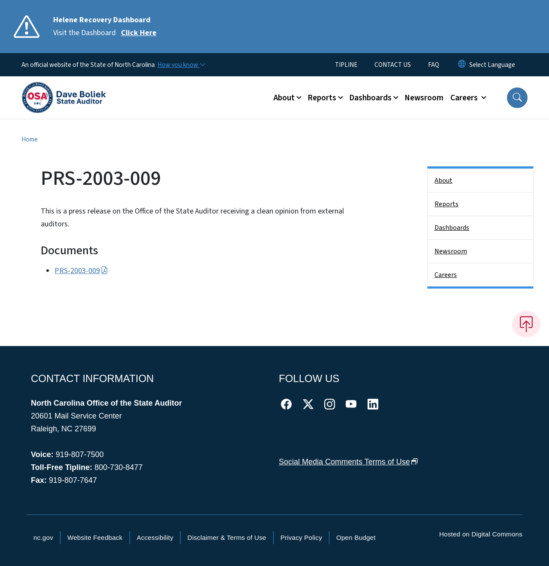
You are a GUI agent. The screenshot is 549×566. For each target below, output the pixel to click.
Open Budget (356, 537)
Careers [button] (465, 98)
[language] (492, 64)
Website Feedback (95, 537)
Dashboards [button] (370, 98)
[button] (517, 97)
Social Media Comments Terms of (348, 462)
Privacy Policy (301, 537)
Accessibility (155, 537)
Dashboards (451, 227)
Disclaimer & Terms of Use (226, 537)
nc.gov (43, 537)
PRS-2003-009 (81, 270)
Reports (446, 204)
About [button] (284, 98)
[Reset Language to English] (462, 64)
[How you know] (181, 64)
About (443, 180)
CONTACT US (392, 64)
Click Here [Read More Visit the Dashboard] (139, 32)
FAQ (433, 64)
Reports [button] (322, 98)
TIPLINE (346, 64)
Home (29, 139)
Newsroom (423, 98)
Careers (445, 275)
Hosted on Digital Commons (480, 534)
